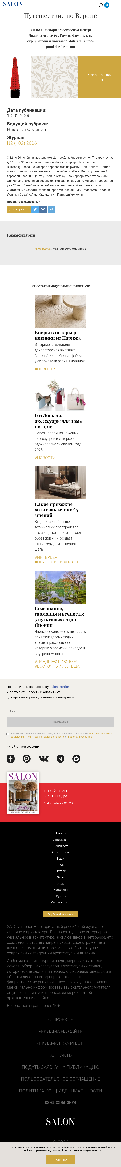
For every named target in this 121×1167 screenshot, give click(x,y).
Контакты (60, 1055)
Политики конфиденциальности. (81, 1150)
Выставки (60, 871)
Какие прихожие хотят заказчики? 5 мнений (56, 509)
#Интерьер (46, 557)
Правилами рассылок (79, 736)
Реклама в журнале (60, 1043)
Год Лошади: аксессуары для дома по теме (58, 420)
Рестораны (60, 890)
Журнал (60, 896)
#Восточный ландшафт (60, 666)
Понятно (60, 1159)
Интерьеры (60, 839)
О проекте (60, 1019)
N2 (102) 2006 (22, 143)
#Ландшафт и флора (56, 662)
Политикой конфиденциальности (45, 736)
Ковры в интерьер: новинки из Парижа (58, 335)
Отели (61, 883)
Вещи (60, 858)
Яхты (60, 877)
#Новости (45, 369)
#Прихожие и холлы (56, 562)
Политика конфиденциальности (60, 1091)
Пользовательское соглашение (60, 1079)
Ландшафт (60, 846)
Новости (60, 833)
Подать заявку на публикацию (60, 1067)
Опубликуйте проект (60, 914)
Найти (101, 5)
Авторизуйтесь (43, 249)
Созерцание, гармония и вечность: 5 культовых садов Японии (59, 616)
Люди (60, 864)
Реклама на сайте (60, 1031)
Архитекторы (61, 852)
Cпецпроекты (60, 902)
